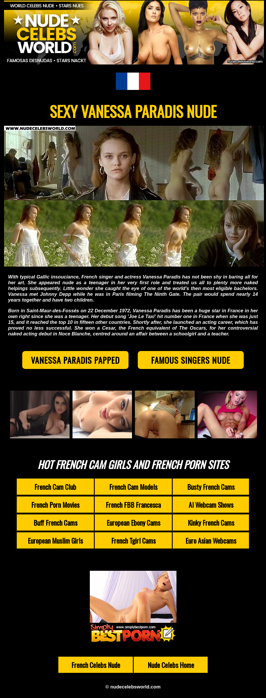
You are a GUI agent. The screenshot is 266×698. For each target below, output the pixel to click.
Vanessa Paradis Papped (75, 360)
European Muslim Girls (55, 540)
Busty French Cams (211, 486)
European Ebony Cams (133, 522)
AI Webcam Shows (211, 504)
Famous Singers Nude (190, 360)
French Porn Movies (55, 504)
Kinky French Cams (211, 522)
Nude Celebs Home (171, 665)
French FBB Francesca (133, 504)
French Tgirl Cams (133, 540)
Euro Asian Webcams (210, 540)
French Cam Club (55, 486)
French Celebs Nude (95, 665)
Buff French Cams (55, 522)
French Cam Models (133, 486)
